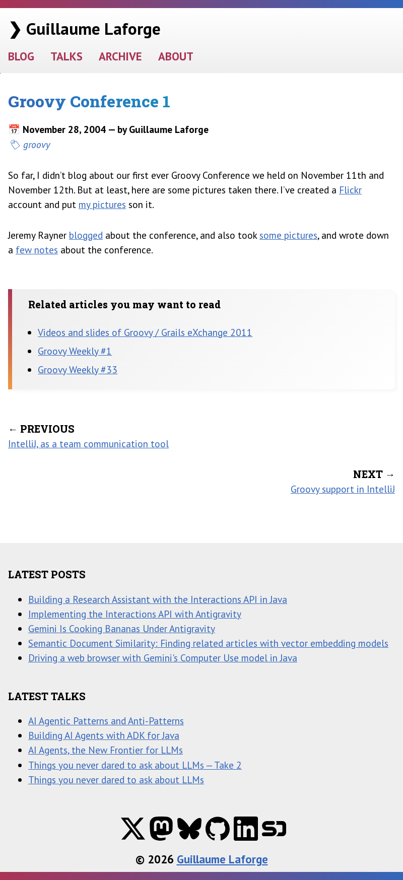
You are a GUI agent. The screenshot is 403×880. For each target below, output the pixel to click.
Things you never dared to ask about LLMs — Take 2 (135, 765)
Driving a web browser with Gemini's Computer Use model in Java (162, 657)
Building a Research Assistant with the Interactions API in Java (157, 599)
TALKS (66, 56)
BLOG (21, 56)
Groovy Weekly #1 (75, 351)
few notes (37, 249)
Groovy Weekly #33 (77, 369)
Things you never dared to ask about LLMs (116, 779)
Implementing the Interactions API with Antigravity (134, 613)
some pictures (288, 235)
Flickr (350, 189)
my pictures (102, 204)
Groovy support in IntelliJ (343, 489)
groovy (36, 144)
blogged (86, 235)
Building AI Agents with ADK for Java (103, 735)
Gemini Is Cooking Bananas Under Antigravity (121, 628)
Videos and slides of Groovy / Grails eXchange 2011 (145, 332)
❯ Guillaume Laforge (84, 28)
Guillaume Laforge (222, 859)
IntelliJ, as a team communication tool (88, 443)
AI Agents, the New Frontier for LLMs (105, 749)
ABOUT (175, 56)
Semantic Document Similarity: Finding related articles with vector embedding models (208, 643)
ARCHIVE (120, 56)
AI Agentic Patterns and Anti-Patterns (106, 720)
